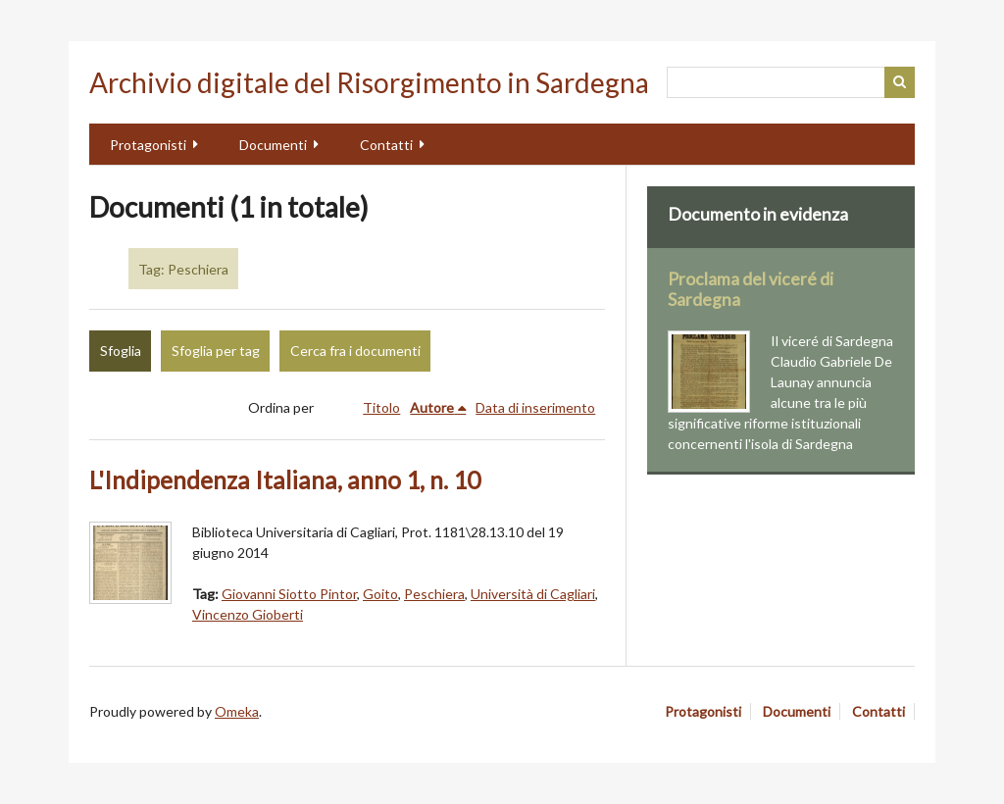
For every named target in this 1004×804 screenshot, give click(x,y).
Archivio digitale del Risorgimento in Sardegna (369, 82)
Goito (380, 593)
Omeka (237, 711)
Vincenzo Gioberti (247, 614)
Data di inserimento (535, 407)
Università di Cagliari (533, 593)
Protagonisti (148, 144)
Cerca (900, 82)
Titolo (381, 407)
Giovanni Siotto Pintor (289, 593)
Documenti (273, 144)
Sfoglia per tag (216, 350)
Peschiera (434, 593)
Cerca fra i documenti (355, 350)
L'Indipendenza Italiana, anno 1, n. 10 (284, 480)
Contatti (386, 144)
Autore (432, 407)
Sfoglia (120, 350)
